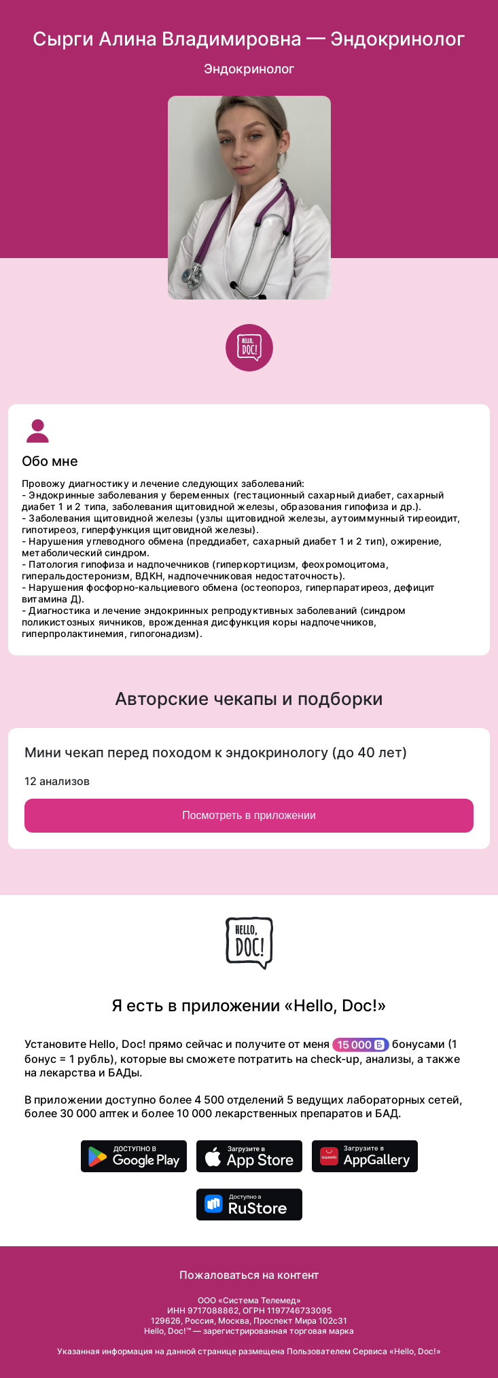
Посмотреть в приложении (249, 815)
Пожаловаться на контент (249, 1275)
